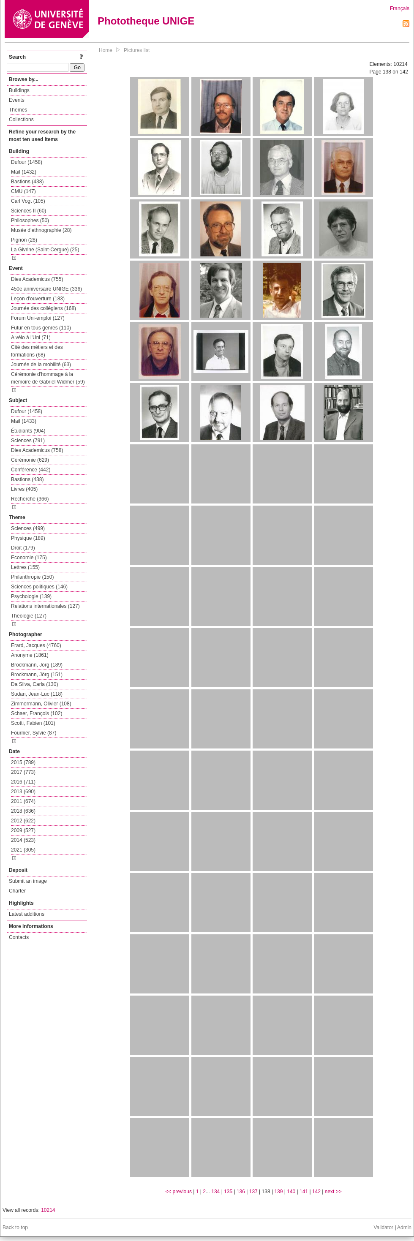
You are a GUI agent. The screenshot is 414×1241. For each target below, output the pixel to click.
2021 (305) (23, 850)
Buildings (19, 90)
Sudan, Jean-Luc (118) (37, 694)
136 (241, 1192)
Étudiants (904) (28, 431)
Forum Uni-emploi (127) (38, 318)
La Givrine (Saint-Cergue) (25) (45, 250)
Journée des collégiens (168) (43, 308)
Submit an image (28, 881)
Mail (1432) (23, 172)
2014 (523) (23, 840)
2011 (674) (23, 801)
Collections (21, 119)
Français (399, 8)
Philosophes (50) (30, 220)
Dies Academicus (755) (37, 279)
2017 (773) (23, 772)
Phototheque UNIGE (146, 21)
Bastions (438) (27, 182)
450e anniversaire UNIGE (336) (46, 289)
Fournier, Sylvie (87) (33, 733)
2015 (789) (23, 762)
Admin (404, 1227)
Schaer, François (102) (36, 713)
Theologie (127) (28, 616)
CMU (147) (23, 191)
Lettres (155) (25, 567)
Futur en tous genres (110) (41, 328)
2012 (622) (23, 821)
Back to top (15, 1227)
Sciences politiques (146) (39, 587)
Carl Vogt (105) (28, 201)
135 (228, 1192)
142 (316, 1192)
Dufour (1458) (26, 162)
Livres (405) (24, 489)
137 (253, 1192)
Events (17, 100)
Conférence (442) (30, 470)
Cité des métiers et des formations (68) (37, 351)
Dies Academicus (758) (37, 450)
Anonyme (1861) (30, 655)
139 (278, 1192)
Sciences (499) (28, 528)
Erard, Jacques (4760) (36, 645)
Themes (18, 110)
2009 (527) (23, 830)
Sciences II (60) (28, 211)
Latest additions (26, 914)
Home (105, 50)
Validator (383, 1227)
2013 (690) (23, 792)
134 (215, 1192)
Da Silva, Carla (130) (34, 684)
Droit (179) (23, 548)
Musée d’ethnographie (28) (41, 230)
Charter (17, 891)
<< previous (178, 1192)
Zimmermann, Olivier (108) (41, 704)
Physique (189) (28, 538)
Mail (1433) (23, 421)
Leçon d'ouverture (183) (38, 299)
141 (304, 1192)
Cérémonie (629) (30, 460)
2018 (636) (23, 811)
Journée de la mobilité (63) (41, 364)
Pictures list (137, 50)
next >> (333, 1192)
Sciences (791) (28, 441)
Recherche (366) (30, 499)
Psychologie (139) (31, 596)
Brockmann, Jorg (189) (37, 665)
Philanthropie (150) (32, 577)
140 (291, 1192)
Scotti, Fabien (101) (33, 723)
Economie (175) (29, 558)
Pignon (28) (24, 240)
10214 (48, 1210)
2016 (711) (23, 782)
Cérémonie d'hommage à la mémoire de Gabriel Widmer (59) (48, 378)
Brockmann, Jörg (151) (37, 675)
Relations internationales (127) (45, 606)
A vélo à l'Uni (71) (31, 337)
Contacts (19, 937)
